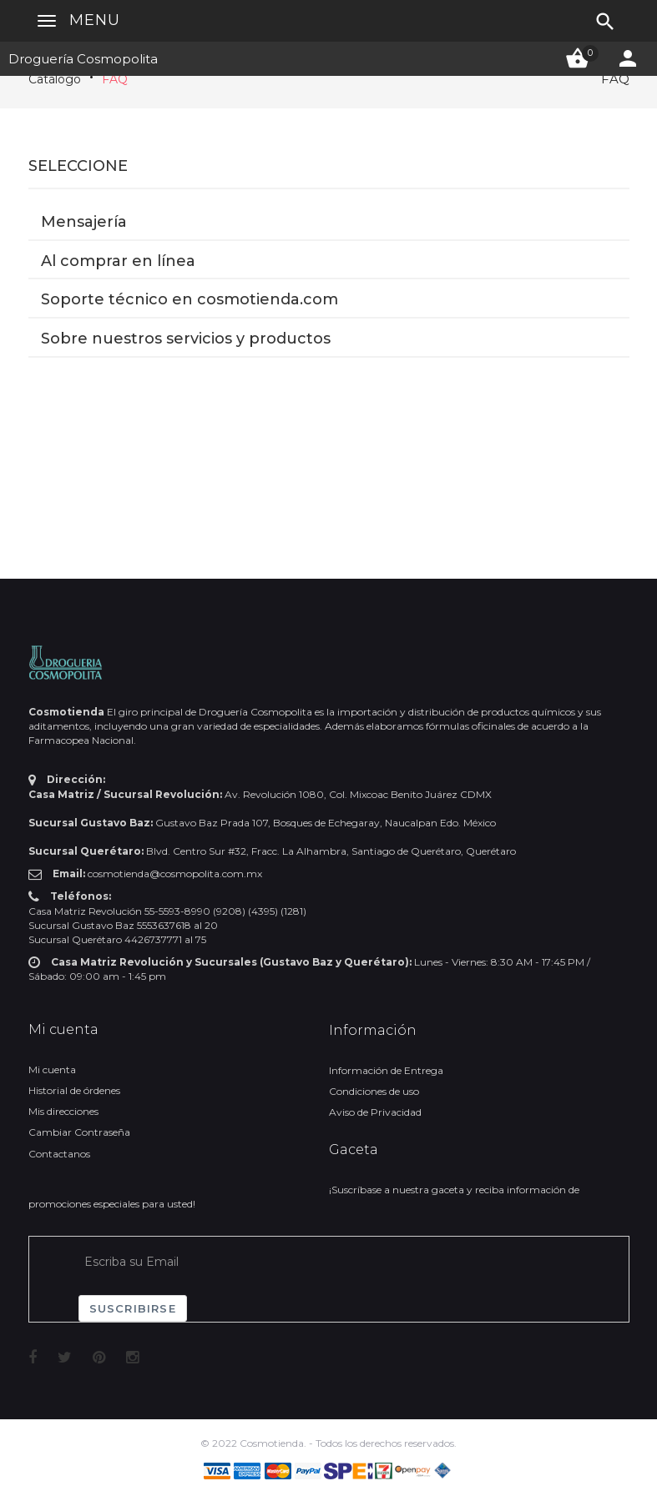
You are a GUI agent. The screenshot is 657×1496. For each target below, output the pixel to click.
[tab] (328, 199)
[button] (329, 199)
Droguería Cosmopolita (83, 59)
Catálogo (54, 79)
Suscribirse (132, 1308)
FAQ (115, 79)
